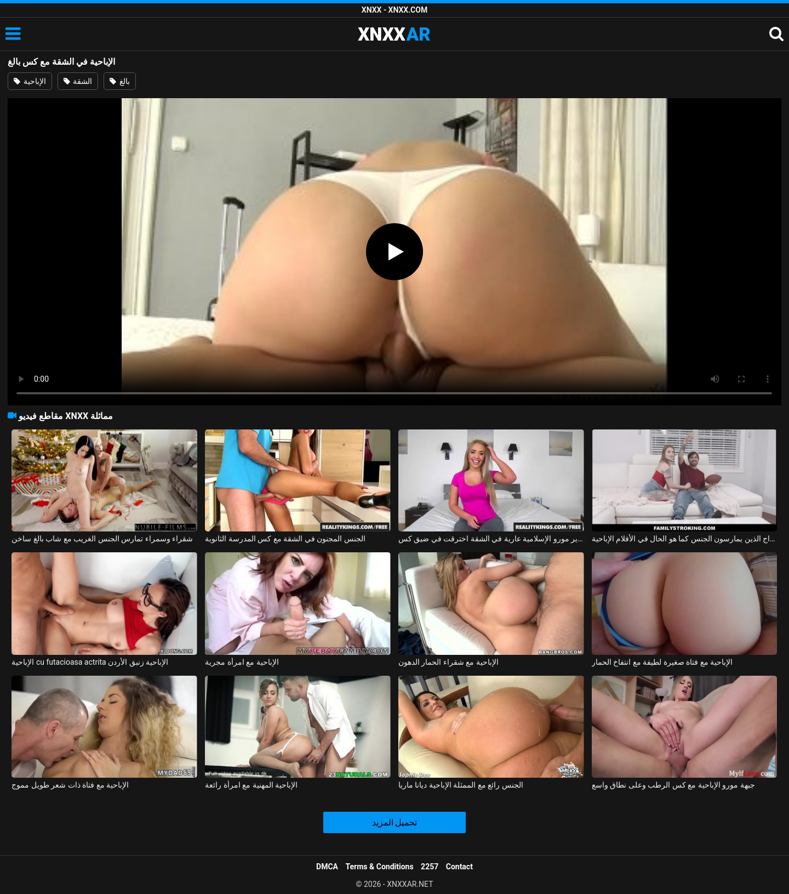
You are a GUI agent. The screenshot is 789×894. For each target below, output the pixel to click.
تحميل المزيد (395, 822)
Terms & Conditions (380, 866)
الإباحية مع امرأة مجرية (241, 662)
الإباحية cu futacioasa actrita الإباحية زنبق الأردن (90, 662)
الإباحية (29, 81)
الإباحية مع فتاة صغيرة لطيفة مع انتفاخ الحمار (662, 662)
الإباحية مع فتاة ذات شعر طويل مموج (70, 784)
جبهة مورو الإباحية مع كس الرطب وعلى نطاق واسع (673, 784)
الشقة (78, 81)
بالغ (119, 81)
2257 (429, 866)
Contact (459, 866)
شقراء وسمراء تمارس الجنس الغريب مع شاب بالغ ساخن (102, 538)
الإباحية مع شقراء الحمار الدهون (448, 662)
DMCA (327, 866)
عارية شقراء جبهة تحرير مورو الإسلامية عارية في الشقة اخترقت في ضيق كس (491, 538)
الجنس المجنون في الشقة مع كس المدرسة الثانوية (285, 538)
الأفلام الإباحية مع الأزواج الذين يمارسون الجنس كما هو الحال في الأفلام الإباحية (684, 538)
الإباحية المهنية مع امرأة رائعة (251, 784)
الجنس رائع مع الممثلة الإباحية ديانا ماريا (460, 784)
